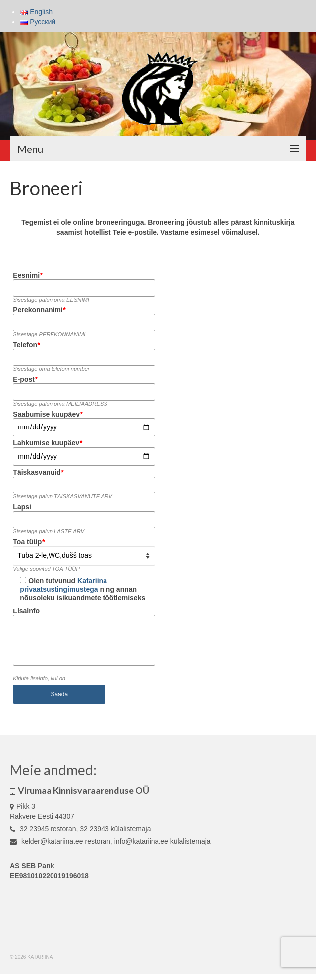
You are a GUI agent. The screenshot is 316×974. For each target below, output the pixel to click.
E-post (25, 379)
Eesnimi (27, 275)
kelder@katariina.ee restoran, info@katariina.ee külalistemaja (110, 841)
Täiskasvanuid (38, 472)
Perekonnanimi (39, 310)
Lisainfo (26, 611)
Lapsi (22, 507)
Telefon (26, 345)
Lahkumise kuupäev (47, 443)
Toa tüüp (29, 542)
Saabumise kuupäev (47, 414)
